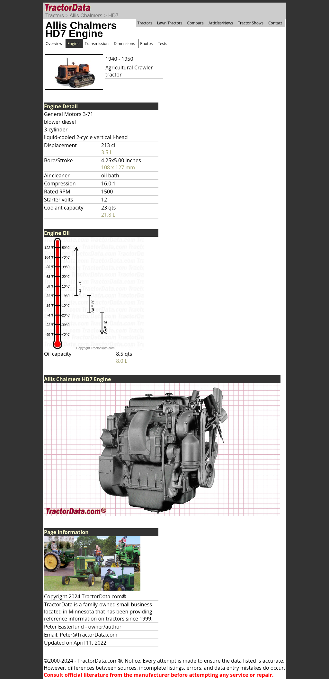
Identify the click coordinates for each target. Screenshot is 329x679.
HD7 (113, 15)
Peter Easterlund (64, 626)
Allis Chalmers (85, 15)
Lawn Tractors (169, 23)
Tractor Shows (250, 23)
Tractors (54, 15)
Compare (195, 23)
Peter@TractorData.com (88, 634)
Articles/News (221, 23)
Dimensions (124, 43)
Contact (275, 23)
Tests (162, 43)
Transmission (97, 43)
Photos (146, 43)
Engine (73, 43)
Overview (54, 43)
